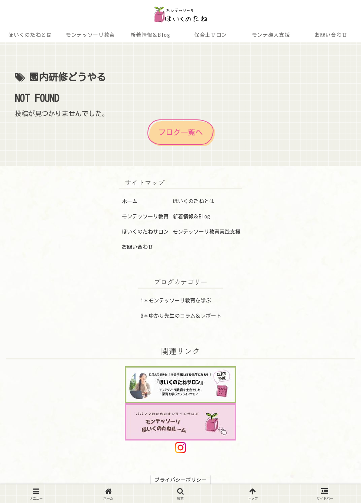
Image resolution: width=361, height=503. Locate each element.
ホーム (129, 201)
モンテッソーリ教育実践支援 (206, 231)
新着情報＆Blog (191, 216)
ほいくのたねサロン (145, 231)
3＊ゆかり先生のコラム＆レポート (181, 315)
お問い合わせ (137, 247)
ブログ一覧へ (180, 132)
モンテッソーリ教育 (145, 216)
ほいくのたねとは (193, 201)
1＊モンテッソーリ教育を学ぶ (176, 300)
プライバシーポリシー (180, 480)
